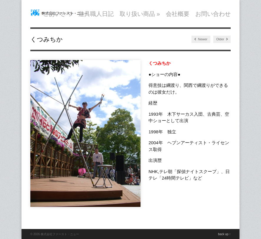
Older (222, 39)
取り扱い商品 (140, 14)
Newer (200, 39)
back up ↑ (224, 234)
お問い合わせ (213, 14)
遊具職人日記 (96, 14)
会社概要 (177, 14)
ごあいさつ (57, 14)
